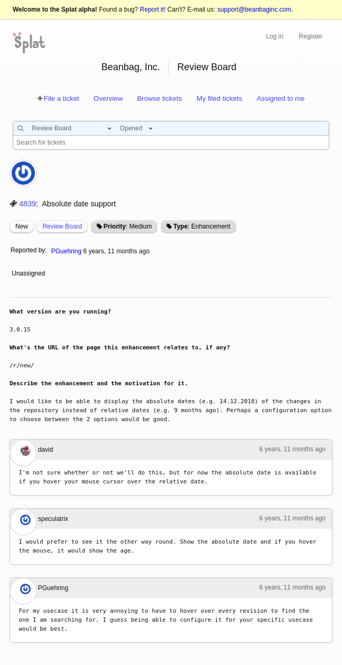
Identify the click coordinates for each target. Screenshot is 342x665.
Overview (108, 98)
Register (310, 36)
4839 (27, 204)
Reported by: (29, 250)
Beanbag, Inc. (130, 67)
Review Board (206, 67)
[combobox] (69, 128)
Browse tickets (159, 98)
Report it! (153, 9)
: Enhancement (201, 226)
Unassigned (29, 273)
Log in (274, 36)
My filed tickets (219, 98)
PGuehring (66, 251)
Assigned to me (280, 98)
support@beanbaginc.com (254, 9)
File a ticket (61, 98)
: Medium (128, 226)
